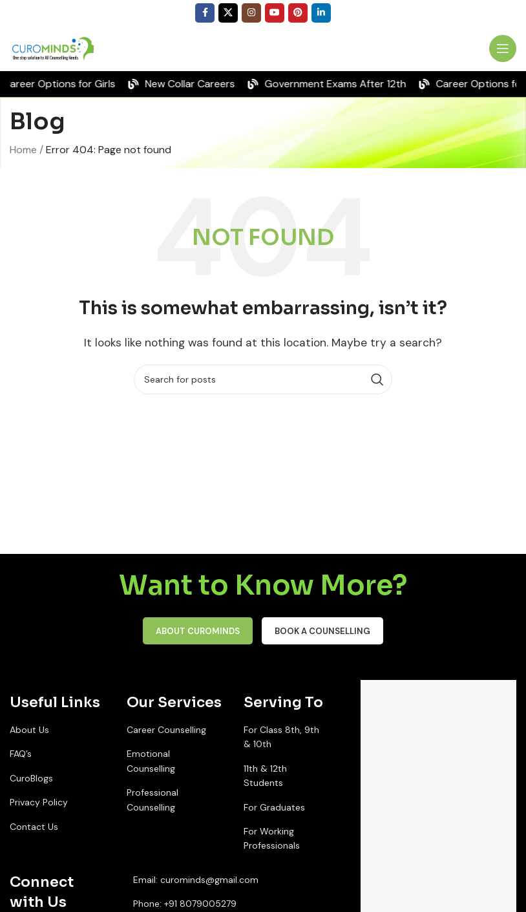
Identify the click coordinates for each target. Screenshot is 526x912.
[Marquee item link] (187, 84)
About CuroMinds (198, 631)
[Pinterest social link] (298, 13)
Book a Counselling (322, 631)
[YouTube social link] (274, 13)
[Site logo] (55, 47)
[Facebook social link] (205, 13)
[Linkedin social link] (321, 13)
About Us (29, 730)
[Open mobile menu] (503, 48)
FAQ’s (21, 753)
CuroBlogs (31, 778)
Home (23, 149)
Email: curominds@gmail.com (195, 879)
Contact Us (34, 826)
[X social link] (228, 13)
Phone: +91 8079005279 (185, 903)
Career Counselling (166, 730)
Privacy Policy (39, 802)
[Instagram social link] (251, 13)
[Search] (263, 379)
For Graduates (274, 807)
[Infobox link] (463, 48)
